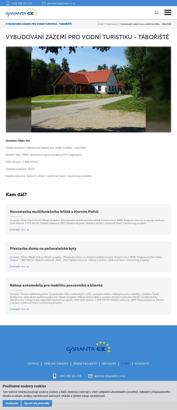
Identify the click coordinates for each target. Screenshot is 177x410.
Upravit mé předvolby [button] (36, 403)
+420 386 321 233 (21, 3)
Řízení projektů (85, 370)
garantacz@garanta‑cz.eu (61, 3)
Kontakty (142, 370)
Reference (111, 24)
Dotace (33, 370)
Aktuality (109, 370)
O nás (125, 370)
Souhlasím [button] (11, 403)
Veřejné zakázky (56, 370)
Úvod (100, 24)
